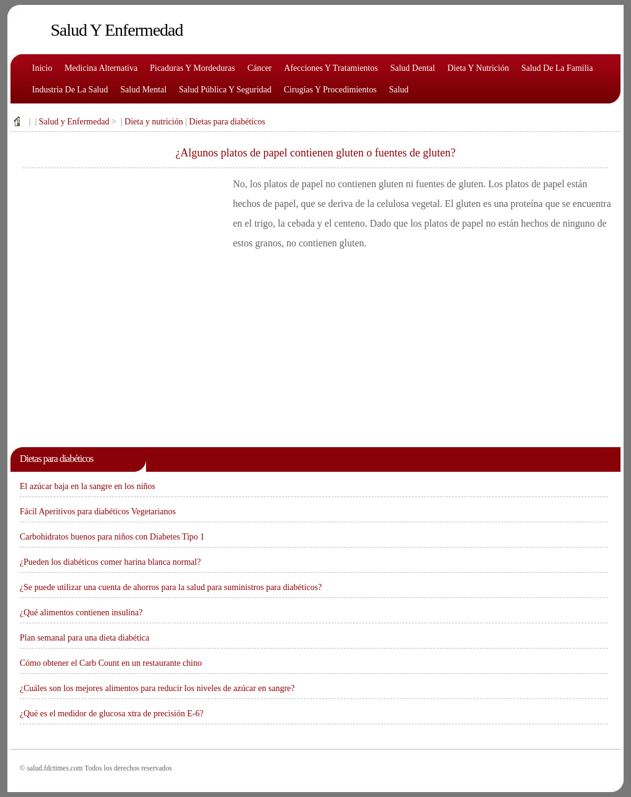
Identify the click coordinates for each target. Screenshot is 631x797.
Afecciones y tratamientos (331, 68)
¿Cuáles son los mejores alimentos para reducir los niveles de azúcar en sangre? (157, 688)
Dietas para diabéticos (227, 121)
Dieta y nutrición (478, 68)
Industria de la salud (70, 89)
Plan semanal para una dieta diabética (84, 637)
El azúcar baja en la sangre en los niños (87, 486)
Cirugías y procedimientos (330, 89)
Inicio (42, 68)
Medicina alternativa (101, 68)
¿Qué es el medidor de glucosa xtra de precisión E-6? (111, 713)
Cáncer (259, 68)
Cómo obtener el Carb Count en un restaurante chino (111, 663)
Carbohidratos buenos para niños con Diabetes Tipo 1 (112, 536)
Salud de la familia (557, 68)
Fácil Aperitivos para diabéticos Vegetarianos (98, 511)
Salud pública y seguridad (225, 89)
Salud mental (143, 89)
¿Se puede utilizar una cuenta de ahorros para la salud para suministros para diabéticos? (171, 587)
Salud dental (412, 68)
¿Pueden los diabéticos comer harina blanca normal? (110, 562)
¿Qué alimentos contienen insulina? (81, 612)
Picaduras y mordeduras (192, 68)
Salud (399, 89)
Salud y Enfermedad (74, 121)
